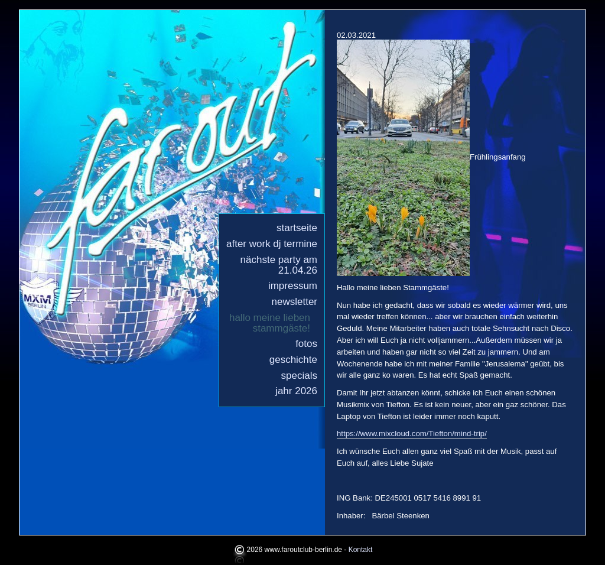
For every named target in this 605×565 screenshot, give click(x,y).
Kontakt (361, 549)
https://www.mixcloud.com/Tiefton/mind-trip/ (412, 433)
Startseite (297, 227)
